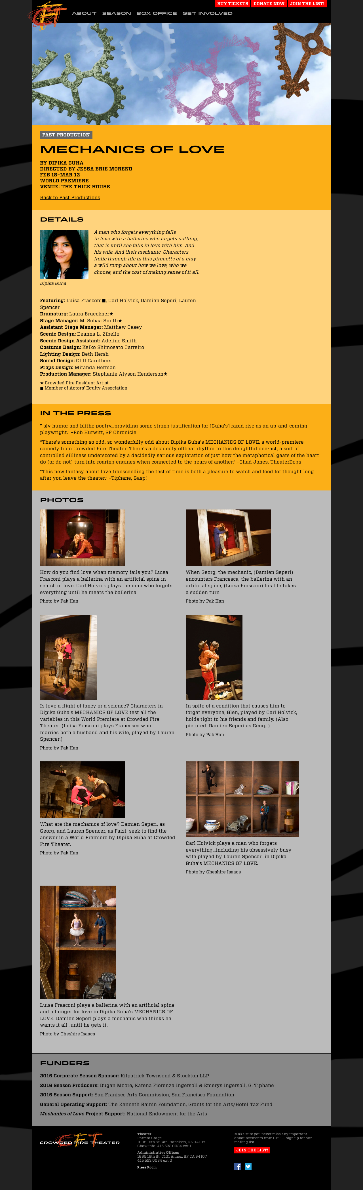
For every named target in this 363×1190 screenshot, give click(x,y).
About (84, 13)
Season (116, 13)
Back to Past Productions (70, 197)
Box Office (156, 13)
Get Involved (207, 13)
